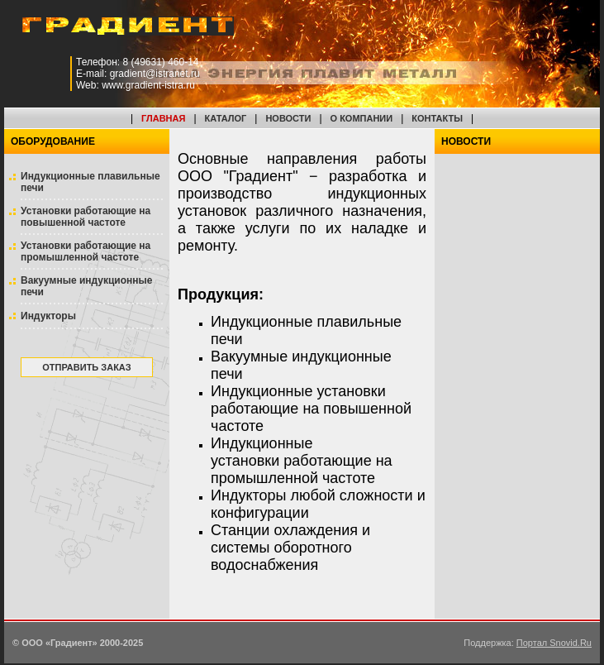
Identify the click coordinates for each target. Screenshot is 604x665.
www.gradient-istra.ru (148, 85)
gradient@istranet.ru (155, 73)
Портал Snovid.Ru (554, 643)
